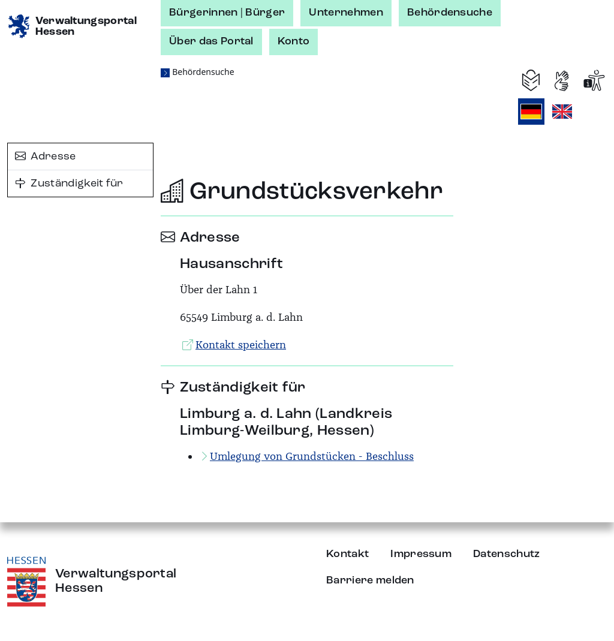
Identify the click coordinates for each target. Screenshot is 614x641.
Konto (294, 41)
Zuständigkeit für (69, 183)
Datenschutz (506, 554)
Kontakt (347, 554)
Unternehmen (346, 12)
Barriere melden (370, 580)
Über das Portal (211, 41)
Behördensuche (449, 12)
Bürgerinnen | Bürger (227, 12)
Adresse (45, 156)
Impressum (421, 554)
